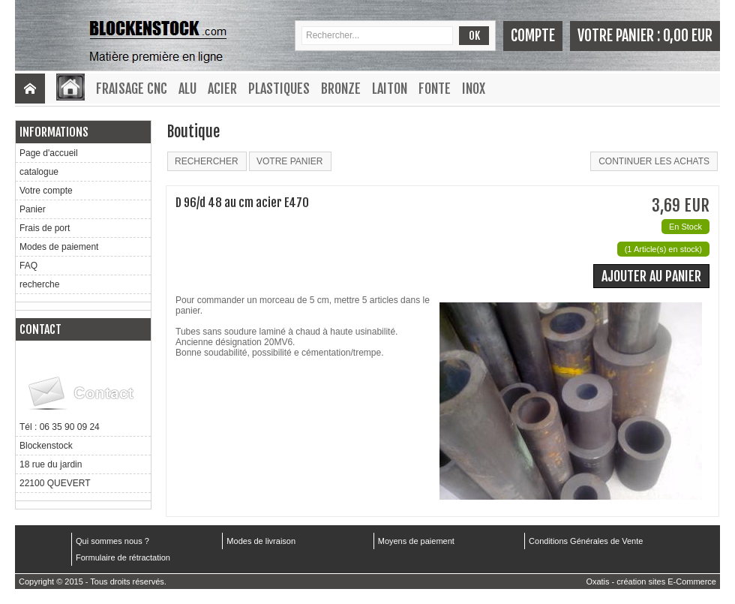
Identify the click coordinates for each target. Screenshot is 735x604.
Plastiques (279, 88)
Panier (33, 209)
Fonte (434, 88)
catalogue (39, 172)
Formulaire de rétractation (123, 557)
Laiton (389, 88)
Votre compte (46, 190)
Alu (187, 88)
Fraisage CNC (131, 88)
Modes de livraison (261, 540)
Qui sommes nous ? (112, 540)
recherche (39, 284)
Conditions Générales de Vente (586, 540)
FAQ (29, 265)
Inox (473, 88)
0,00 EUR (687, 35)
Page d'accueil (49, 153)
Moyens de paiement (416, 540)
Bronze (341, 88)
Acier (222, 88)
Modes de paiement (59, 247)
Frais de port (45, 228)
